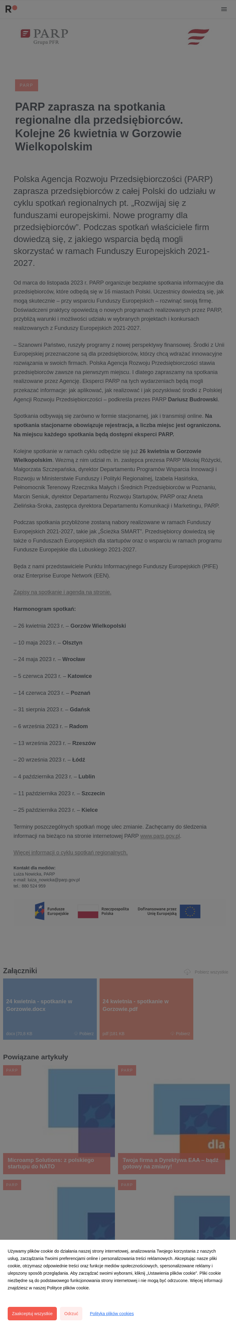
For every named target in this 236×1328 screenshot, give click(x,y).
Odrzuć (71, 1313)
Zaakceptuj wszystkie (32, 1313)
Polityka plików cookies (112, 1313)
